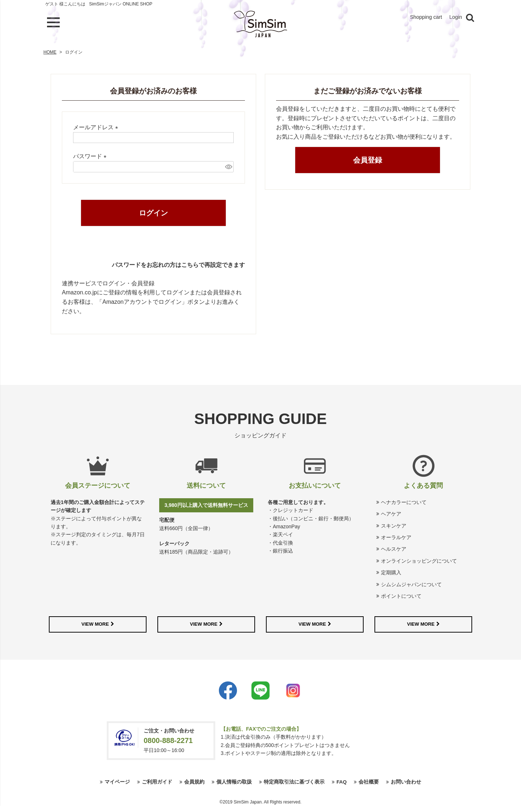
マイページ (117, 781)
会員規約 (194, 781)
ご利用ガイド (157, 781)
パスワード (91, 155)
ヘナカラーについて (404, 501)
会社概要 (369, 781)
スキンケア (393, 524)
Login (455, 17)
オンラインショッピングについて (419, 559)
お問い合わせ (406, 781)
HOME (49, 50)
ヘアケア (391, 512)
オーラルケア (396, 536)
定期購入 (391, 571)
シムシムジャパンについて (411, 583)
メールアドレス (97, 126)
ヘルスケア (393, 547)
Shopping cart (423, 17)
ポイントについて (401, 594)
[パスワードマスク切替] (228, 165)
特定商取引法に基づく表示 (294, 781)
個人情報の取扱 (234, 781)
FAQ (341, 781)
